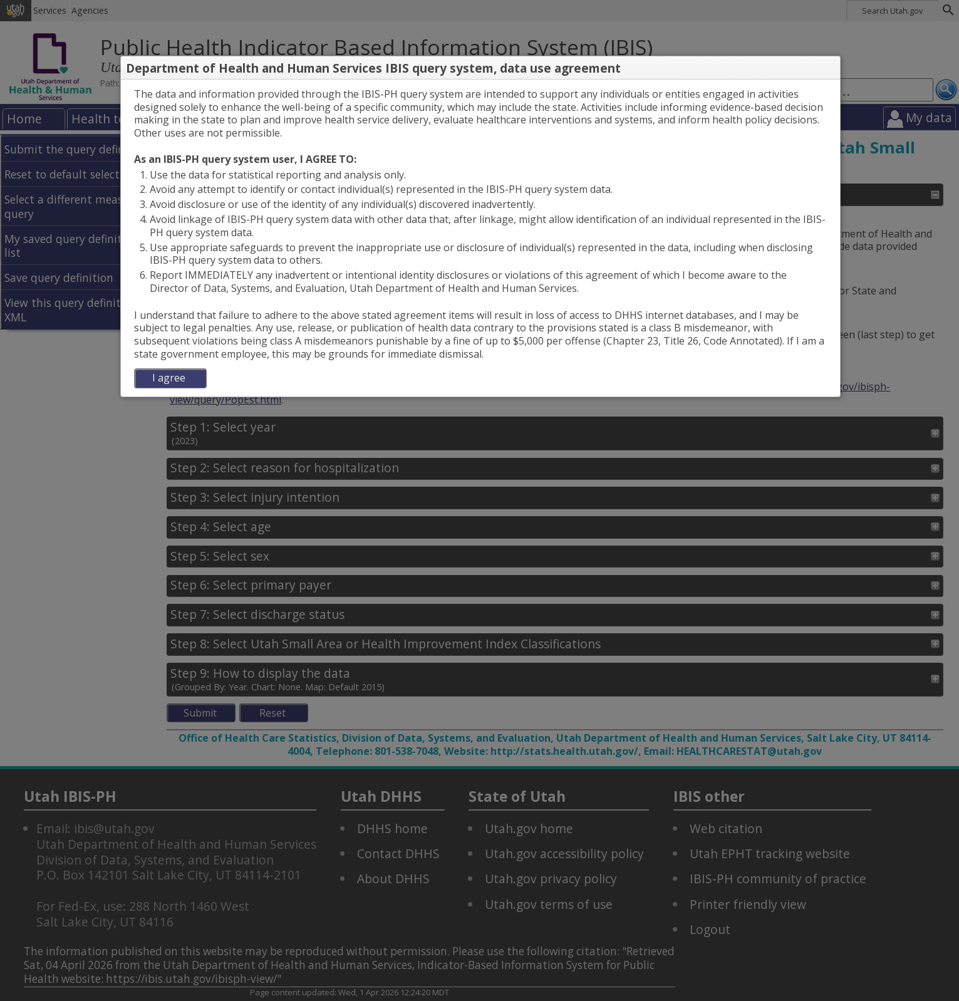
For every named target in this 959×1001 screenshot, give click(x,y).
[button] (830, 68)
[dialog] (480, 238)
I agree (168, 378)
